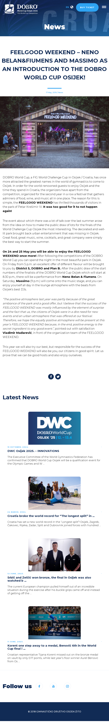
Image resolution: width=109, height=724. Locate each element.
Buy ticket (87, 7)
